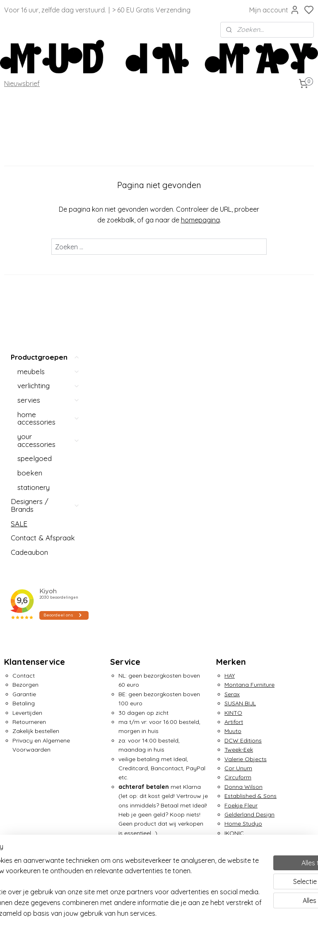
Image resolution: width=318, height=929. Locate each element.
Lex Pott (23, 738)
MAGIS (20, 710)
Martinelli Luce (31, 729)
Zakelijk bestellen (35, 477)
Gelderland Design (249, 560)
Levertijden (27, 458)
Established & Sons (250, 542)
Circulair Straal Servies (43, 701)
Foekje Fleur (241, 551)
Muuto (232, 477)
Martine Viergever (36, 720)
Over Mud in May (133, 803)
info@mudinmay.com (139, 683)
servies (48, 146)
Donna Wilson (243, 533)
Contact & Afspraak (43, 283)
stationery (33, 233)
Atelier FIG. (26, 673)
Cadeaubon (29, 298)
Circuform (237, 523)
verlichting (48, 131)
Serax (232, 440)
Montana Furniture (249, 431)
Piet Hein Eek (30, 812)
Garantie (24, 440)
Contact (23, 421)
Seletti (20, 840)
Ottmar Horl (29, 784)
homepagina (245, 219)
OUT (18, 794)
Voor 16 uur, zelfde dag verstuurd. (55, 10)
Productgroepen (45, 103)
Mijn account (274, 10)
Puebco (23, 831)
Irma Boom (239, 588)
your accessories (48, 186)
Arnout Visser (30, 692)
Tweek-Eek (238, 495)
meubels (48, 117)
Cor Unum (238, 514)
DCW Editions (243, 486)
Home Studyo (243, 569)
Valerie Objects (245, 505)
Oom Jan (25, 775)
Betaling (23, 449)
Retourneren (29, 468)
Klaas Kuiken (241, 607)
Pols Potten (28, 822)
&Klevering (238, 616)
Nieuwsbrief (22, 83)
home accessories (48, 164)
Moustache (27, 757)
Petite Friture (29, 803)
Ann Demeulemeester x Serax (52, 664)
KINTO (233, 458)
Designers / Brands (45, 251)
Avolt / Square (32, 683)
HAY (229, 421)
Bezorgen (25, 431)
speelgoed (34, 204)
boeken (29, 219)
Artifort (233, 468)
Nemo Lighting (32, 766)
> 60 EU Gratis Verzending (151, 10)
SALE (19, 269)
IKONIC (234, 579)
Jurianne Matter (245, 597)
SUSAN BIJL (240, 449)
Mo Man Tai (28, 748)
